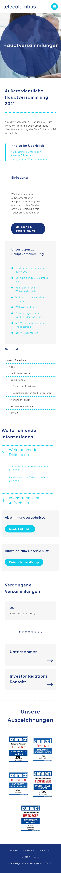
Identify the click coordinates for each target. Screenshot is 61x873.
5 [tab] (32, 632)
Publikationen (17, 380)
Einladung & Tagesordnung (25, 229)
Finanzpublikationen (25, 386)
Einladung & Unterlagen (27, 151)
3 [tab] (26, 632)
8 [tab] (41, 632)
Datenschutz (44, 850)
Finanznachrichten (20, 399)
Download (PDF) (20, 529)
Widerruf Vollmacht (27, 307)
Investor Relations (15, 360)
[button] (28, 452)
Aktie (12, 366)
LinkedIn (25, 857)
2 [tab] (23, 632)
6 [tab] (35, 632)
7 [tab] (38, 632)
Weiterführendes (23, 155)
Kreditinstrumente (19, 373)
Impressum (28, 850)
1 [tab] (19, 632)
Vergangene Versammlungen (30, 159)
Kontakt (13, 412)
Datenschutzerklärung (24, 562)
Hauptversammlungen (21, 406)
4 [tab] (29, 632)
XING (37, 857)
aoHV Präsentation (26, 332)
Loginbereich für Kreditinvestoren (32, 393)
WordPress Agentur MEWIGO (37, 863)
